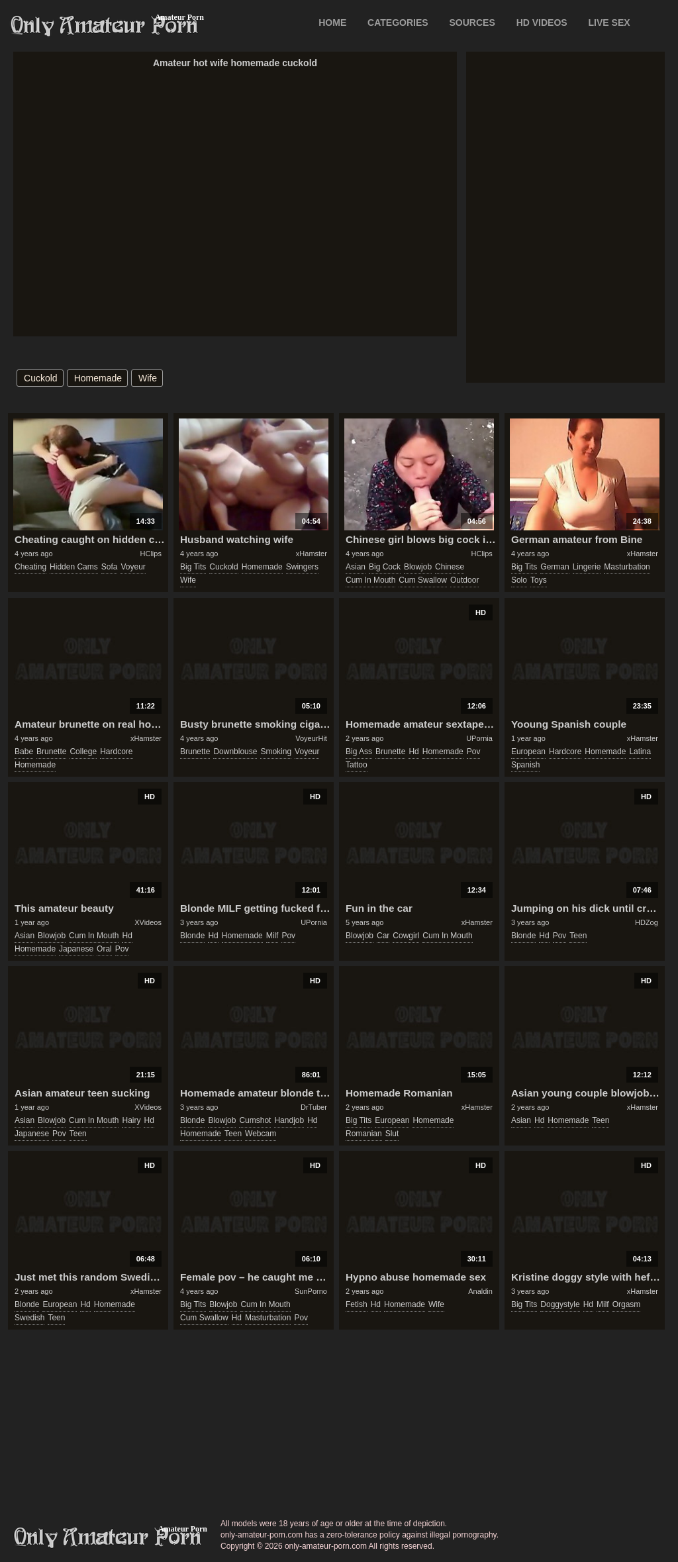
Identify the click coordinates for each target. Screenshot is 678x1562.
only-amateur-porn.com (108, 1537)
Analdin (480, 1291)
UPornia (479, 738)
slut (392, 1133)
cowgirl (406, 935)
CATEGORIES (397, 22)
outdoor (464, 580)
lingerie (587, 566)
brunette (51, 751)
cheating (30, 566)
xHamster (311, 554)
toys (538, 580)
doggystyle (559, 1304)
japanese (76, 948)
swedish (29, 1317)
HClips (151, 554)
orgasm (626, 1304)
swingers (302, 566)
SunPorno (311, 1291)
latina (640, 751)
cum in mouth (370, 580)
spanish (525, 764)
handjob (289, 1120)
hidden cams (74, 566)
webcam (260, 1133)
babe (24, 751)
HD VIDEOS (541, 22)
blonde (192, 935)
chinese (449, 566)
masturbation (627, 566)
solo (519, 580)
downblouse (235, 751)
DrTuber (314, 1107)
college (83, 751)
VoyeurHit (311, 738)
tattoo (356, 764)
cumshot (255, 1120)
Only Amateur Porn (104, 25)
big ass (359, 751)
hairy (131, 1120)
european (528, 751)
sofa (109, 566)
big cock (385, 566)
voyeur (133, 566)
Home (332, 22)
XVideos (148, 922)
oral (104, 948)
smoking (275, 751)
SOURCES (472, 22)
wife (147, 378)
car (383, 935)
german (554, 566)
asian (355, 566)
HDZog (646, 922)
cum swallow (423, 580)
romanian (364, 1133)
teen (578, 935)
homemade (98, 378)
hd (413, 751)
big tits (193, 566)
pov (474, 751)
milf (272, 935)
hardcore (116, 751)
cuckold (41, 378)
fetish (356, 1304)
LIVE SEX (609, 22)
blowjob (418, 566)
